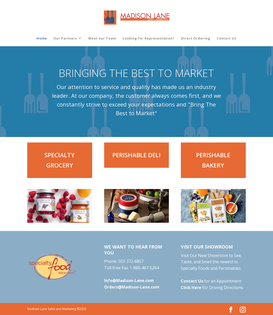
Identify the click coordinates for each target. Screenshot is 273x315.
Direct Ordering (195, 38)
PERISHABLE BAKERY (213, 160)
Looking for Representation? (149, 38)
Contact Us (226, 38)
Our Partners (65, 38)
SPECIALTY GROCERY (59, 160)
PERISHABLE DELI (136, 155)
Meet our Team (102, 38)
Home (41, 38)
